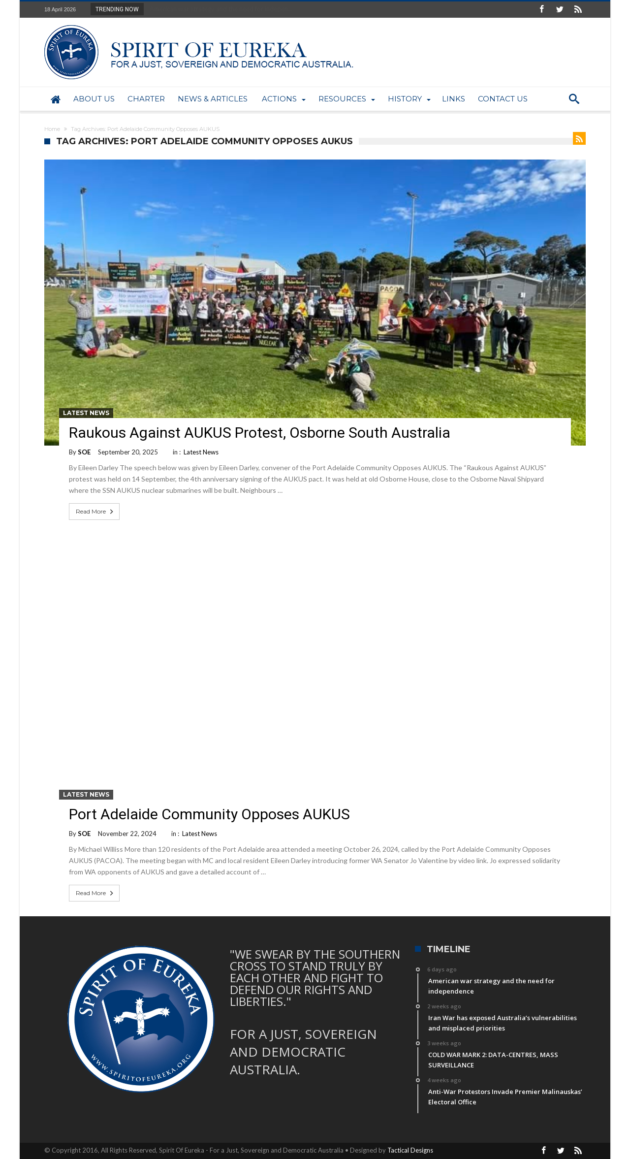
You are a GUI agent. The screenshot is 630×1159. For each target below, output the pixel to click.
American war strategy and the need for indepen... (218, 9)
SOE (84, 452)
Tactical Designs (410, 1150)
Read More (95, 511)
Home (52, 129)
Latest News (86, 413)
